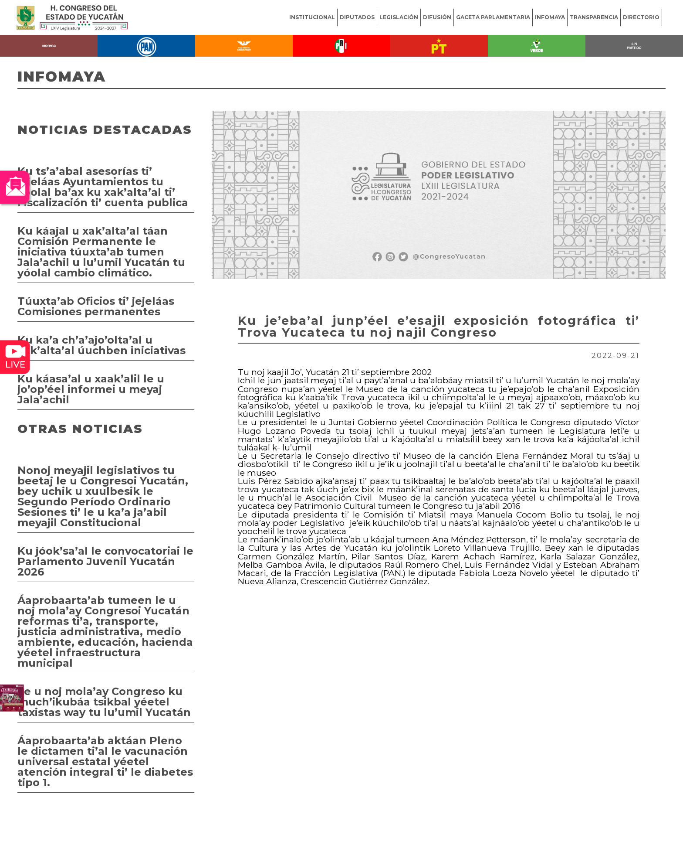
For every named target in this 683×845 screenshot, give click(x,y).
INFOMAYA (550, 17)
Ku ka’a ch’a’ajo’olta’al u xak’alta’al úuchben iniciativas (101, 345)
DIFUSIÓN (437, 17)
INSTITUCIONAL (312, 17)
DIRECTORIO (641, 17)
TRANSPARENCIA (594, 17)
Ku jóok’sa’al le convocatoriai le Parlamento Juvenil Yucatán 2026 (105, 561)
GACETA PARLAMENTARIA (493, 17)
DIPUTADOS (357, 17)
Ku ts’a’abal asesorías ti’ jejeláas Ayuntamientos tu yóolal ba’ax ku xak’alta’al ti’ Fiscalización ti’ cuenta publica (102, 187)
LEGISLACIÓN (398, 17)
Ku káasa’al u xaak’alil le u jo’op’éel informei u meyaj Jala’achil (90, 389)
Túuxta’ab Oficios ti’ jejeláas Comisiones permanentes (95, 306)
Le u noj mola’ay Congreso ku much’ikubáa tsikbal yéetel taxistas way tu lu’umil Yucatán (104, 702)
